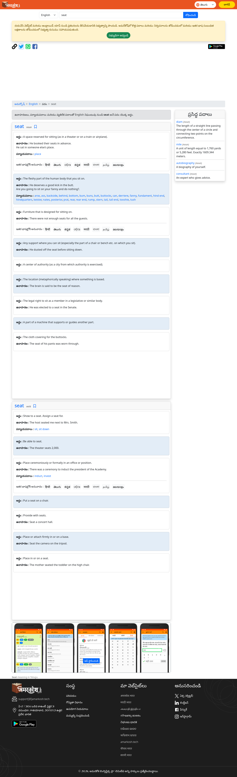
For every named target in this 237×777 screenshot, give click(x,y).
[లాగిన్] (227, 4)
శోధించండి (190, 15)
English (33, 104)
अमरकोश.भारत (127, 695)
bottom (73, 195)
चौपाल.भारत (126, 748)
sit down (44, 429)
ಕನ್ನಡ (77, 165)
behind (63, 195)
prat (66, 199)
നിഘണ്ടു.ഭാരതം (130, 715)
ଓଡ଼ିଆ (68, 165)
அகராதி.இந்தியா (130, 709)
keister (38, 199)
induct (38, 476)
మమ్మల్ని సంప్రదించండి (77, 715)
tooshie (124, 199)
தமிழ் (106, 165)
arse (37, 195)
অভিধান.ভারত (128, 735)
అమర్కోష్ (19, 104)
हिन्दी (47, 165)
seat (19, 126)
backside (52, 195)
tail (106, 199)
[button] (24, 648)
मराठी (86, 165)
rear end (81, 199)
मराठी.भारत (125, 702)
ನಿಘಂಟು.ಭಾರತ (128, 722)
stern (99, 199)
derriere (123, 195)
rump (91, 199)
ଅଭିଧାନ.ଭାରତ (128, 728)
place (38, 154)
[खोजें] (121, 15)
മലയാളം (118, 165)
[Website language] (205, 4)
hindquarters (24, 199)
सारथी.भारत (126, 755)
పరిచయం (71, 695)
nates (46, 199)
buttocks (106, 195)
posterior (56, 199)
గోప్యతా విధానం (74, 702)
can (115, 195)
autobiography (185, 163)
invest (47, 476)
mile (179, 144)
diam (179, 122)
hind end (158, 195)
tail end (113, 199)
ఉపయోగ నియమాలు (77, 709)
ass (43, 195)
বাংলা (96, 165)
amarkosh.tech (129, 742)
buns (90, 195)
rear (72, 199)
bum (82, 195)
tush (133, 199)
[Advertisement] (118, 75)
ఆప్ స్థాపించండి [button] (91, 660)
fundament (145, 195)
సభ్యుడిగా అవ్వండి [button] (118, 35)
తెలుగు (57, 165)
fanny (133, 195)
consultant (182, 174)
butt (96, 195)
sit (36, 429)
